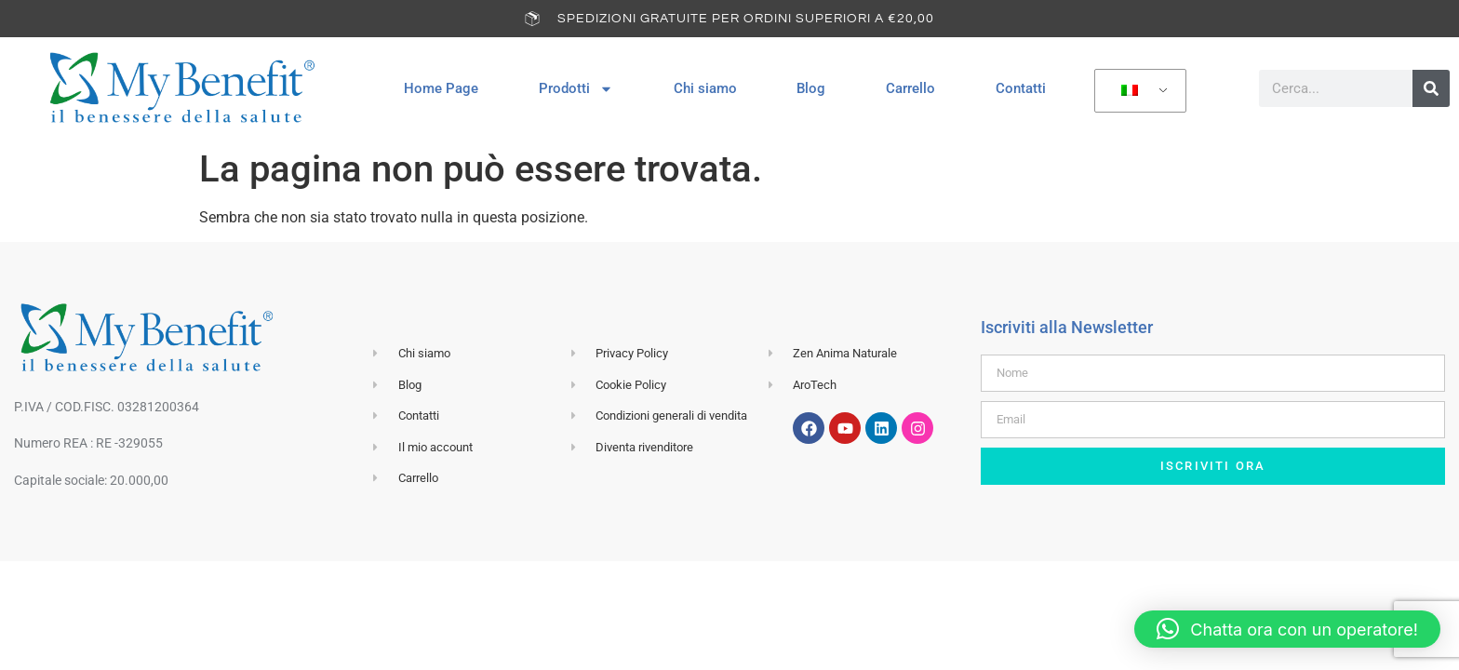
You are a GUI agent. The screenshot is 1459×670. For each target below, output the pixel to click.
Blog (810, 88)
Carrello (910, 88)
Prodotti (576, 89)
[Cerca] (1431, 88)
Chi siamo (705, 88)
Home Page (441, 88)
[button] (1287, 629)
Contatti (1021, 88)
